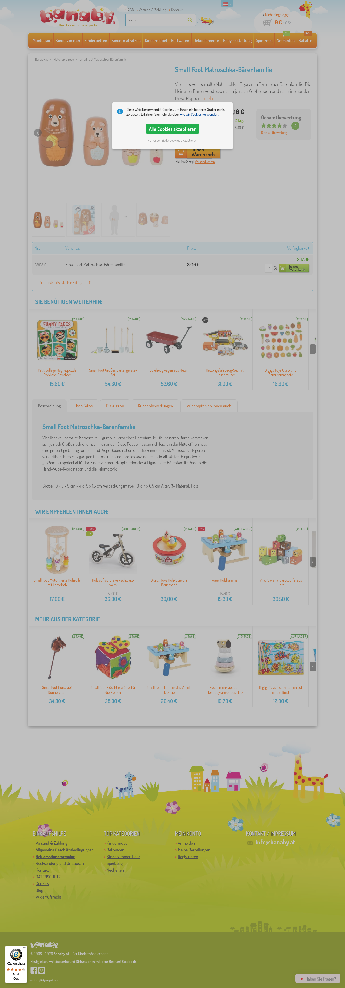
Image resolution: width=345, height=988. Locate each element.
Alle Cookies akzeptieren (172, 129)
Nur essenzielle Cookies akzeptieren (172, 140)
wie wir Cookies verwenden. (199, 114)
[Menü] (24, 949)
